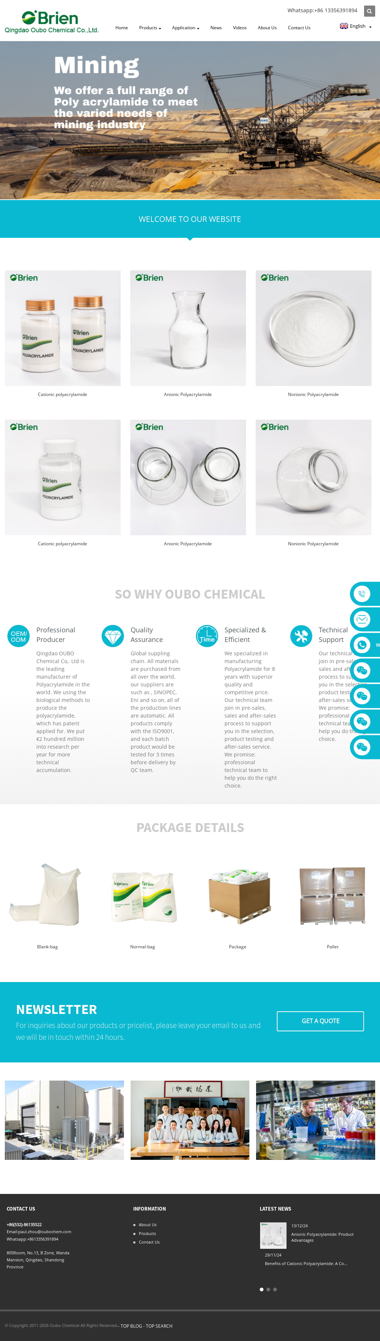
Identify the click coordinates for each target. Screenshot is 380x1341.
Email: (12, 1231)
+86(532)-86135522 (24, 1224)
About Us (267, 27)
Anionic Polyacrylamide (188, 394)
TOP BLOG (131, 1326)
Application (185, 28)
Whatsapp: (17, 1239)
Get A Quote (321, 1021)
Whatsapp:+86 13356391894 (322, 10)
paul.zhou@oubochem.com (44, 1231)
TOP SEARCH (159, 1326)
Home (121, 27)
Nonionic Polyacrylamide (313, 394)
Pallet (332, 947)
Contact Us (299, 27)
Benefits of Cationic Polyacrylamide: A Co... (306, 1263)
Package (237, 947)
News (216, 27)
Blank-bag (47, 947)
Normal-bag (142, 947)
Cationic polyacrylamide (62, 394)
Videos (240, 27)
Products (150, 28)
